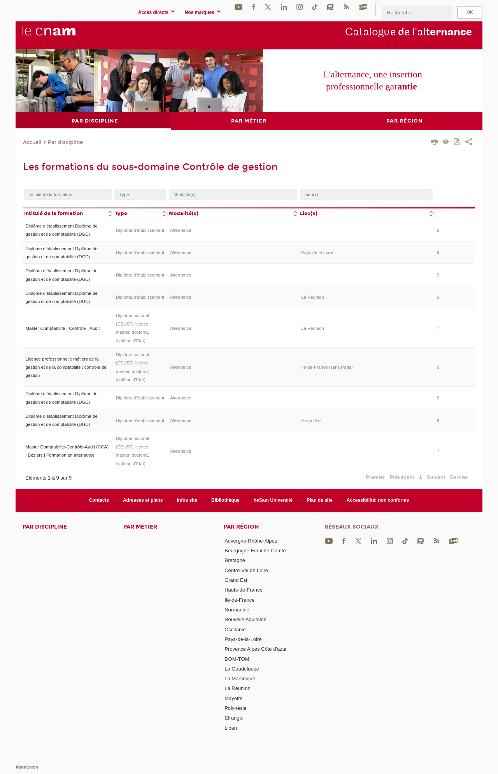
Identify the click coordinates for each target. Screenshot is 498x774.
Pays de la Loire (317, 252)
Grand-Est (311, 420)
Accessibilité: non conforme (378, 500)
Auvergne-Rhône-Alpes (250, 540)
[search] (417, 12)
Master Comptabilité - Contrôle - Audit (62, 328)
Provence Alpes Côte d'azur (255, 649)
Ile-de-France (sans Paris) (326, 366)
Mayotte (233, 698)
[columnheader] (68, 213)
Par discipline (65, 142)
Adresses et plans (143, 500)
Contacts (99, 500)
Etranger (234, 718)
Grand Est (235, 580)
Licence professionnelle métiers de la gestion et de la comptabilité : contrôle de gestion (65, 367)
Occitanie (234, 629)
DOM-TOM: (237, 659)
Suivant (436, 477)
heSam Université (273, 500)
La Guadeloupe (241, 668)
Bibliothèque (225, 500)
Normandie (236, 609)
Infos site (187, 500)
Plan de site (320, 500)
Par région (241, 526)
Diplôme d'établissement (140, 230)
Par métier (140, 526)
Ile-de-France (239, 599)
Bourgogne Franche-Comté (255, 550)
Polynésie (235, 708)
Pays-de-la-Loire (242, 639)
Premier (375, 477)
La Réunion (312, 297)
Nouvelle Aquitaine (245, 619)
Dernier (459, 477)
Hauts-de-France (243, 590)
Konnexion (27, 767)
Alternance (180, 230)
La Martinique (239, 678)
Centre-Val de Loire (246, 570)
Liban (230, 727)
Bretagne (234, 560)
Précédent (402, 477)
